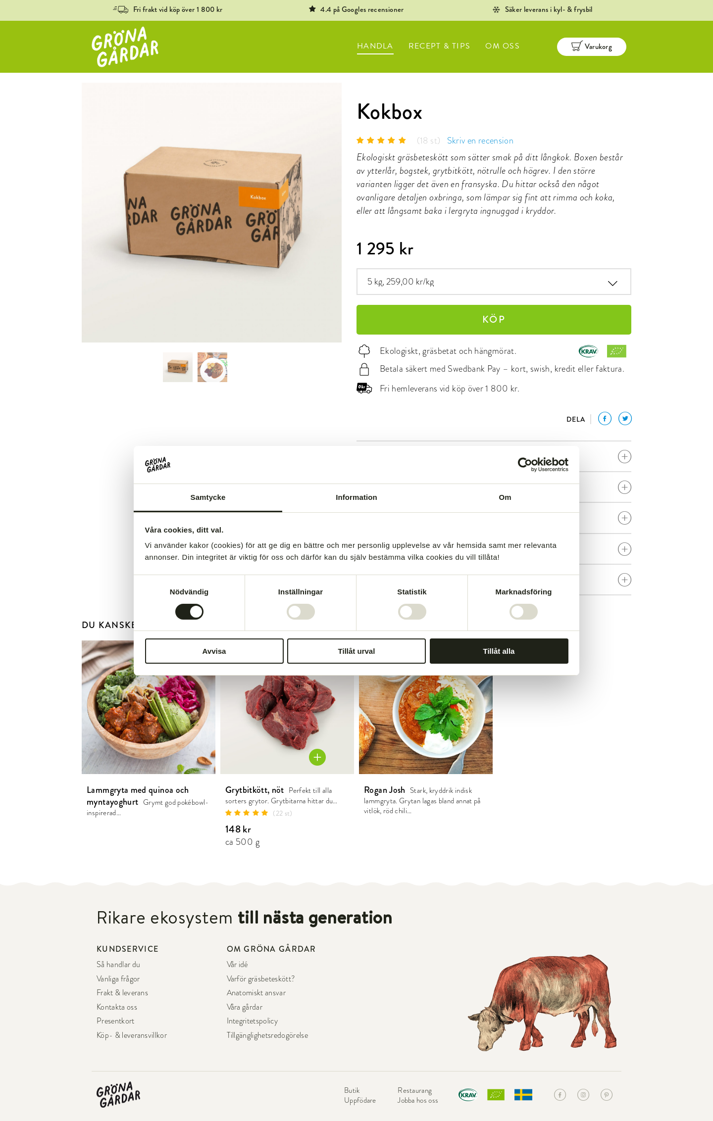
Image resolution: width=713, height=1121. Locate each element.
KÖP (494, 319)
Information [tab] (356, 497)
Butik (352, 1090)
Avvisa (214, 651)
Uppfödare (360, 1100)
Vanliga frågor (118, 979)
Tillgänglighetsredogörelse (267, 1035)
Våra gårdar (245, 1007)
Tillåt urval (356, 651)
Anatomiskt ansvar (256, 992)
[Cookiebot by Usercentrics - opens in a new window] (525, 464)
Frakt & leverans (122, 992)
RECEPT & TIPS (439, 46)
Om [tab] (505, 497)
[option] (212, 212)
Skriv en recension (480, 140)
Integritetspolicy (252, 1021)
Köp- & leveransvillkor (132, 1035)
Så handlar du (118, 964)
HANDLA (375, 46)
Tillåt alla (499, 651)
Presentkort (116, 1021)
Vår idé (237, 964)
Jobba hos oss (418, 1100)
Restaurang (415, 1090)
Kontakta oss (117, 1007)
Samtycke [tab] (208, 497)
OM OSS (502, 46)
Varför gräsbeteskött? (261, 979)
